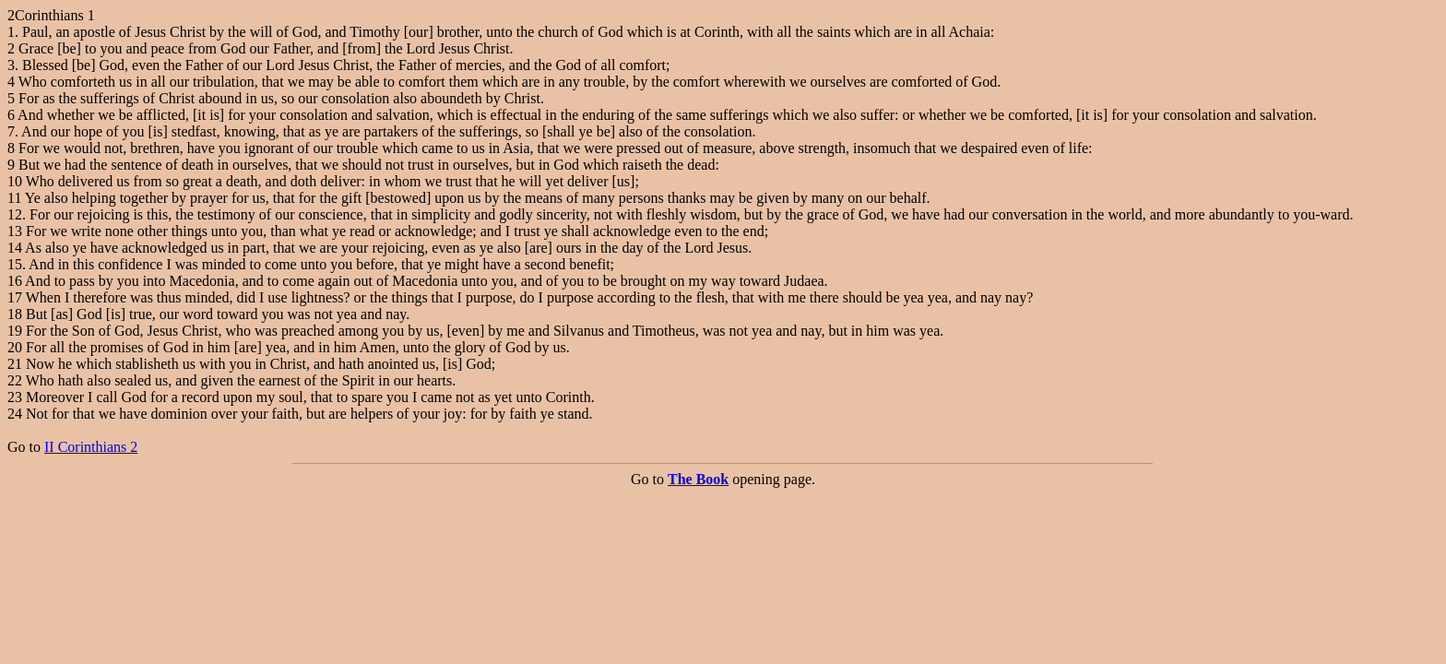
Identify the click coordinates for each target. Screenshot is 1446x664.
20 (14, 347)
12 (14, 214)
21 (14, 364)
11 (14, 198)
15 (14, 264)
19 (14, 330)
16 (14, 281)
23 (14, 397)
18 (14, 314)
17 (14, 297)
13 (14, 231)
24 (14, 413)
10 (14, 181)
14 (14, 247)
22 (14, 380)
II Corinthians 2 (90, 447)
